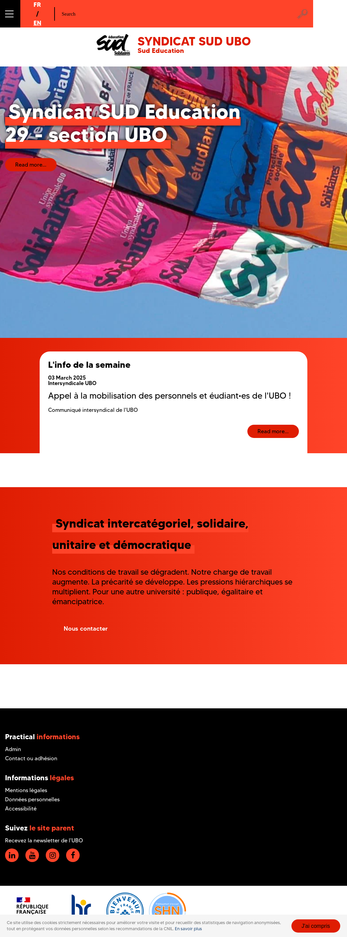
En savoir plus (188, 928)
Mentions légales (26, 790)
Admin (13, 749)
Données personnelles (32, 799)
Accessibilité (21, 808)
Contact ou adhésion (31, 758)
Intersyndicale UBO (72, 383)
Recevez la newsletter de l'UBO (44, 840)
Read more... (30, 164)
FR (37, 4)
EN (37, 23)
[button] (10, 13)
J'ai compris (316, 926)
